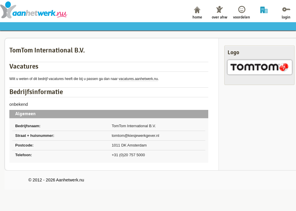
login (286, 17)
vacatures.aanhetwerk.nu (138, 79)
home (197, 17)
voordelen (241, 17)
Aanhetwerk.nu (34, 10)
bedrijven (264, 17)
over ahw (219, 17)
